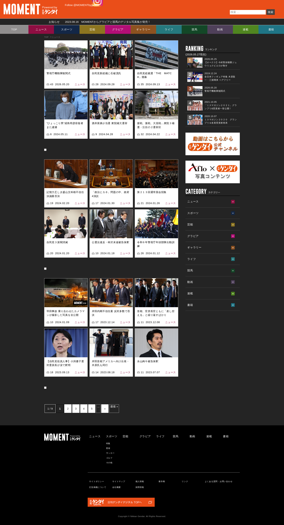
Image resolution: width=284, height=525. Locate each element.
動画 (220, 29)
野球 (108, 448)
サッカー (110, 453)
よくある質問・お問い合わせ (219, 481)
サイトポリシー (96, 481)
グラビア (118, 29)
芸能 (92, 29)
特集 (108, 443)
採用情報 (139, 487)
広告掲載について (97, 487)
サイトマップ (118, 481)
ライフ (169, 29)
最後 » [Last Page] (114, 406)
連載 (245, 29)
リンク (185, 481)
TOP (14, 29)
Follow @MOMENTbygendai (82, 5)
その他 (109, 463)
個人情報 (139, 481)
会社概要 (116, 487)
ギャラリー (143, 29)
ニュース (41, 29)
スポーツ (66, 29)
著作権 (161, 481)
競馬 (194, 29)
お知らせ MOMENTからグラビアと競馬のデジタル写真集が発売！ (98, 21)
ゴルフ (109, 458)
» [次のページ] (105, 408)
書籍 (271, 29)
